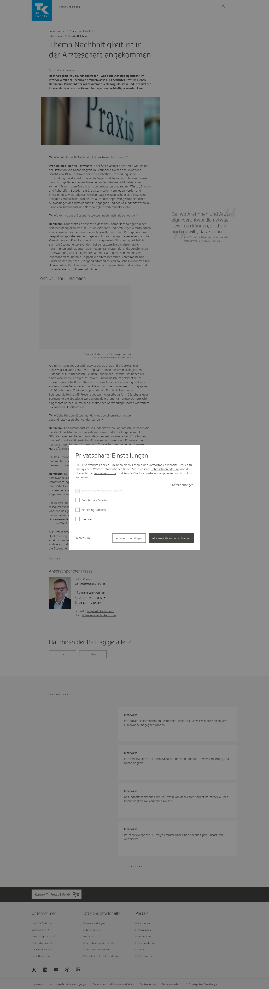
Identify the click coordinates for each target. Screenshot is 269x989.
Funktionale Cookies (95, 500)
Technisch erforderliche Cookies (102, 491)
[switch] (181, 485)
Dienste (87, 519)
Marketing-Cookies (94, 510)
